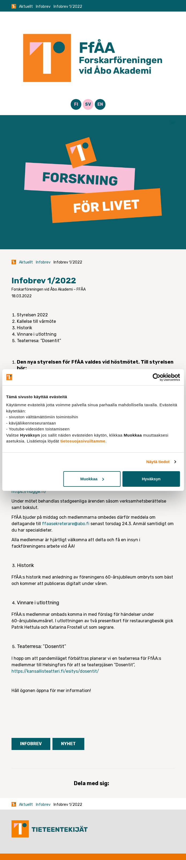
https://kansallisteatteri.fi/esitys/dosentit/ (55, 671)
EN (100, 104)
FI (76, 104)
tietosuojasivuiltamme (82, 441)
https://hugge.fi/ (29, 491)
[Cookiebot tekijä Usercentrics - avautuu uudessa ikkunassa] (156, 377)
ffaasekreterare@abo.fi (65, 523)
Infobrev (43, 6)
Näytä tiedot (158, 461)
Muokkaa (92, 479)
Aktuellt (26, 6)
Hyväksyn (151, 479)
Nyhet (68, 743)
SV (88, 104)
